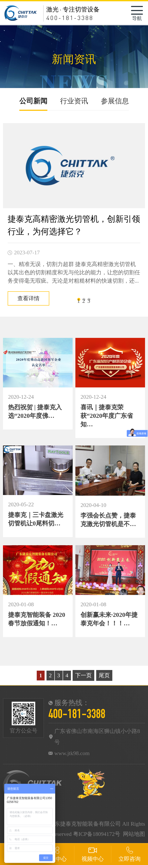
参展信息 (115, 101)
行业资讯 (74, 101)
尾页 (104, 675)
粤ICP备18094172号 (96, 834)
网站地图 (134, 834)
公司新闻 (33, 101)
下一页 (83, 675)
